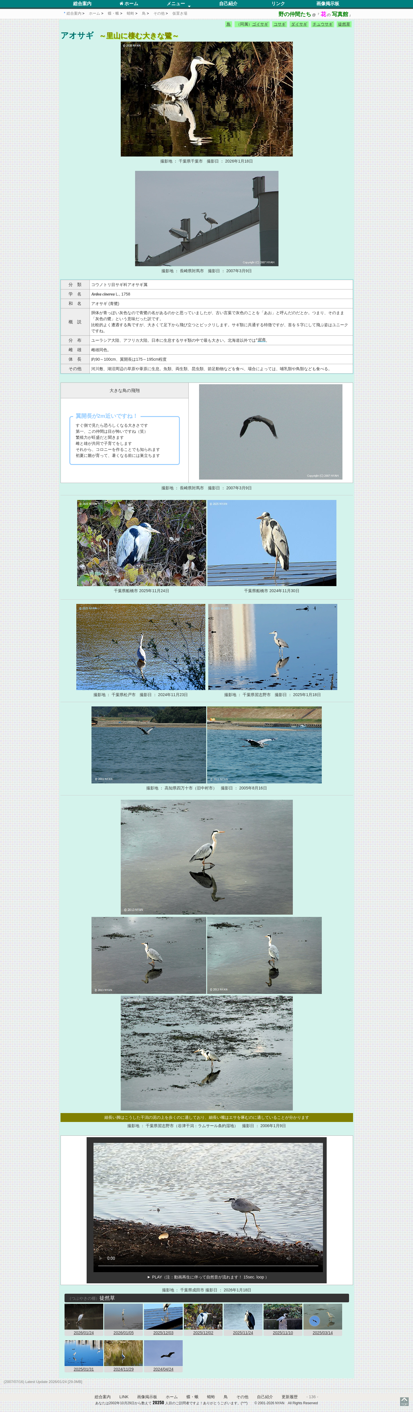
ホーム (129, 3)
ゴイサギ (260, 24)
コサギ (280, 24)
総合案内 (82, 3)
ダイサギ (299, 24)
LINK (123, 1396)
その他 (242, 1396)
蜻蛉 (211, 1396)
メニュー (176, 3)
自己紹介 (228, 3)
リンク (278, 3)
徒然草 (344, 24)
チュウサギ (323, 24)
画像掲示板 (327, 3)
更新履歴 (290, 1396)
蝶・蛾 (192, 1396)
